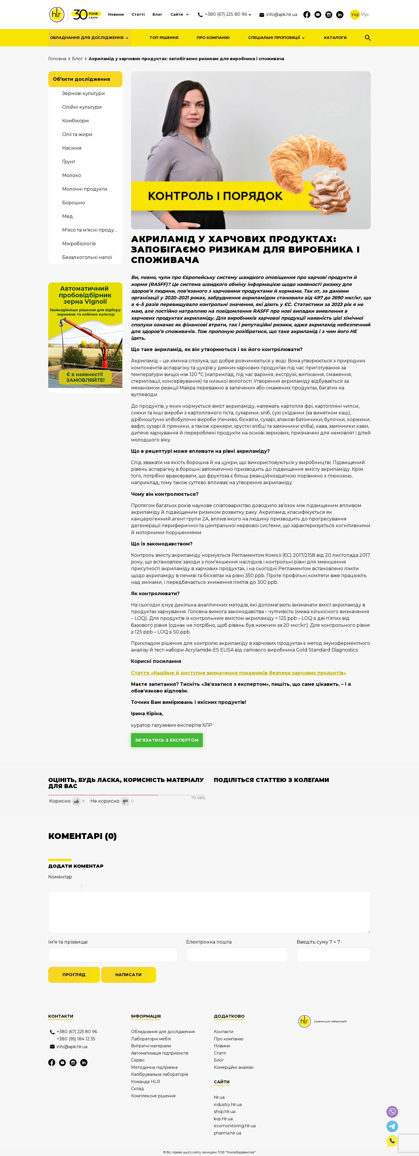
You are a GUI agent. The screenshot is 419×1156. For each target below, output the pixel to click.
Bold (52, 888)
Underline (67, 888)
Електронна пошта (209, 942)
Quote (88, 888)
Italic (59, 888)
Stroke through (75, 888)
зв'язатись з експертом (167, 740)
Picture (111, 888)
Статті (127, 14)
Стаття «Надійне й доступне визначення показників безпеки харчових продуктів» (239, 673)
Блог (147, 14)
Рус (365, 14)
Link (103, 888)
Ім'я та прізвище (68, 942)
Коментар (60, 877)
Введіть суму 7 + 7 (318, 942)
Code (96, 888)
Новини (103, 14)
